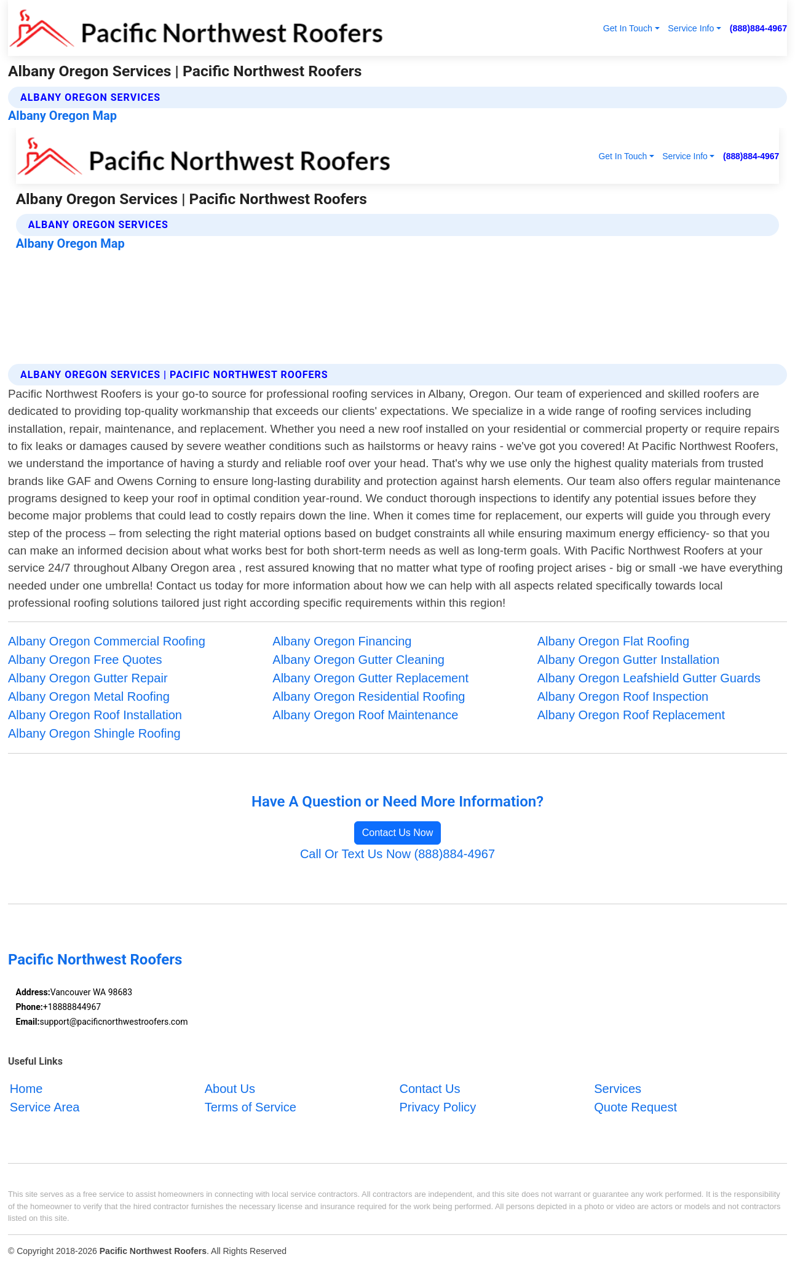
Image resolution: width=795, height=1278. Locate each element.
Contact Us (429, 1088)
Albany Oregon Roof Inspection (623, 696)
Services (617, 1088)
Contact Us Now (397, 832)
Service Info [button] (691, 28)
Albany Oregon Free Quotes (85, 659)
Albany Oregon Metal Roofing (89, 696)
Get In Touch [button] (627, 28)
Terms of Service (250, 1107)
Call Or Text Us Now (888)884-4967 (397, 854)
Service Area (45, 1107)
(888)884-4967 (758, 28)
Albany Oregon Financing (341, 641)
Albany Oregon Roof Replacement (631, 715)
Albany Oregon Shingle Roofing (94, 733)
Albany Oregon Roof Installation (95, 715)
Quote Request (635, 1107)
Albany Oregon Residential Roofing (368, 696)
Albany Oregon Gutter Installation (628, 659)
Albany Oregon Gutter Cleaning (358, 659)
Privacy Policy (437, 1107)
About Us (230, 1088)
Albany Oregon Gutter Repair (88, 678)
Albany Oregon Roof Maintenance (365, 715)
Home (26, 1088)
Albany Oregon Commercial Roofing (106, 641)
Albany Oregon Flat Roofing (613, 641)
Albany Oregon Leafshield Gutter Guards (649, 678)
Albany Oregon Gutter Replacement (370, 678)
